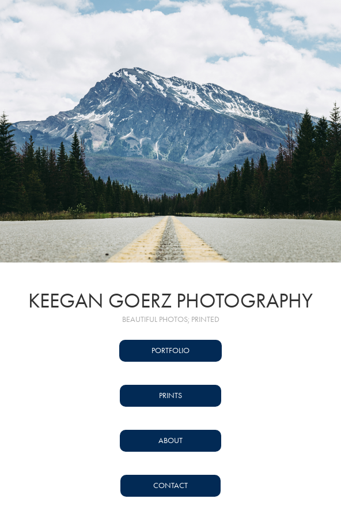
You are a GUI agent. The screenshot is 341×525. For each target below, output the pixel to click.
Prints (170, 395)
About (170, 440)
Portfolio (170, 350)
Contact (170, 485)
